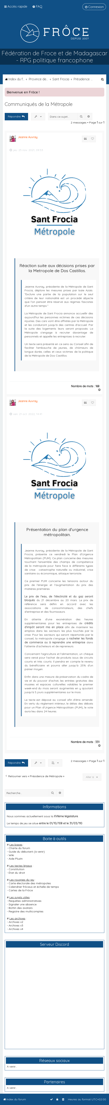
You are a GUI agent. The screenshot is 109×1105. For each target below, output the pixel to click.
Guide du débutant (21, 851)
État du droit (17, 872)
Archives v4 (16, 929)
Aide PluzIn (16, 858)
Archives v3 (16, 925)
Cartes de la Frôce (21, 890)
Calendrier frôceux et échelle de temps (34, 887)
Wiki (11, 855)
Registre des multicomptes (26, 911)
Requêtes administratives (25, 901)
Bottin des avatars (21, 908)
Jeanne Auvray (28, 137)
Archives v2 (16, 922)
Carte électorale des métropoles (30, 883)
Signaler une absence (23, 904)
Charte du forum (19, 848)
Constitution (16, 869)
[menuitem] (37, 6)
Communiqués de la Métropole (38, 104)
